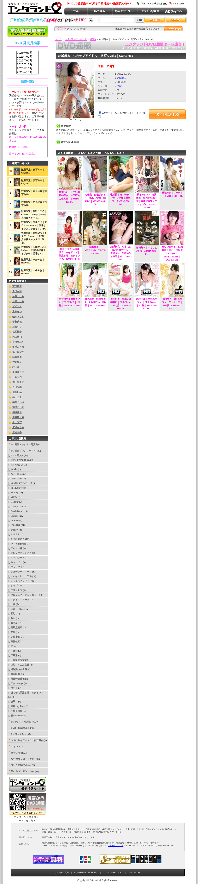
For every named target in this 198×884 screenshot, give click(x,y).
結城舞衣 (17, 357)
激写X (93, 39)
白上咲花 (17, 422)
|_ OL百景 (13, 502)
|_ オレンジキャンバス (19, 553)
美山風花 (17, 336)
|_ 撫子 (12, 701)
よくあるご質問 (62, 872)
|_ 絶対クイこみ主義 (18, 664)
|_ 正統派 (12, 655)
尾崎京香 (17, 432)
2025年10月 (27, 72)
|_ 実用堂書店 (14, 627)
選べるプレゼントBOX (23, 771)
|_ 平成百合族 (14, 711)
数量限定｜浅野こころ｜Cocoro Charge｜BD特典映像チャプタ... (34, 214)
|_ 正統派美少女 (16, 660)
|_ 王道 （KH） (16, 609)
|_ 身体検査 (13, 641)
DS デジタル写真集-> (22, 721)
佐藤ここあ (18, 296)
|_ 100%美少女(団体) (18, 460)
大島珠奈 (17, 362)
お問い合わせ (134, 872)
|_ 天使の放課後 (16, 678)
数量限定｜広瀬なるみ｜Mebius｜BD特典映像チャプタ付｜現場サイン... (34, 250)
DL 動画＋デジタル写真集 (24, 444)
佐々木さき (18, 316)
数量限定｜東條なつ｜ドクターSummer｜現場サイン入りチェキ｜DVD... (34, 225)
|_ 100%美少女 (15, 455)
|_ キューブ (13, 567)
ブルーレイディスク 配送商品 (27, 740)
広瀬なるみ (18, 427)
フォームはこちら (115, 845)
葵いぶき (17, 397)
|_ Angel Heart (15, 474)
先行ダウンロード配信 (22, 759)
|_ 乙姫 (11, 613)
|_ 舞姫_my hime (16, 706)
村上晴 (15, 367)
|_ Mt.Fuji (12, 492)
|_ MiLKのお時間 (16, 488)
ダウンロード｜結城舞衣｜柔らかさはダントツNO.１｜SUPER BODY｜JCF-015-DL (172, 253)
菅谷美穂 (17, 321)
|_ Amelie (12, 469)
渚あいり (17, 326)
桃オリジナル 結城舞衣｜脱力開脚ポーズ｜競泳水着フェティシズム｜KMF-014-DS (146, 201)
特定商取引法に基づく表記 (86, 872)
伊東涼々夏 (18, 417)
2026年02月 (27, 57)
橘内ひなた (18, 351)
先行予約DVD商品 (20, 765)
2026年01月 (27, 61)
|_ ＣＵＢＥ (13, 534)
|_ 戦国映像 (13, 674)
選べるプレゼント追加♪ (22, 153)
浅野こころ (18, 301)
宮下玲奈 (17, 286)
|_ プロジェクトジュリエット (23, 595)
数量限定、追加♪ (18, 147)
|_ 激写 (11, 618)
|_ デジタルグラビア (18, 581)
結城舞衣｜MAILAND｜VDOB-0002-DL (95, 250)
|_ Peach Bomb (15, 511)
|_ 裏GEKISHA (15, 715)
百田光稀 (17, 387)
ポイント (17, 306)
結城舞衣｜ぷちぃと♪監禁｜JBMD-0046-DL (146, 250)
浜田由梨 (17, 291)
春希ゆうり (18, 372)
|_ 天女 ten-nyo (15, 683)
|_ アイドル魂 (14, 548)
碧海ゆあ (17, 412)
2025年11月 (27, 68)
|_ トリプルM (14, 585)
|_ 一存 (11, 604)
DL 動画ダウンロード (76, 39)
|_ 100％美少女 (15, 464)
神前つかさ (18, 402)
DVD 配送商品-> (20, 728)
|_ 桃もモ (12, 688)
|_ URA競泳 (13, 525)
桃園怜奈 (17, 331)
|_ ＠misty (13, 529)
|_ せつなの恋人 (16, 539)
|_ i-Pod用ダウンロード (19, 483)
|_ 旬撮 (11, 632)
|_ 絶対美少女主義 (17, 669)
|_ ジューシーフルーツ (19, 571)
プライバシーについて (113, 872)
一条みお (17, 377)
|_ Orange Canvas (16, 506)
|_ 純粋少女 (13, 636)
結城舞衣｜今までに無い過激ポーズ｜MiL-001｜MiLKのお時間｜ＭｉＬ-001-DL (120, 253)
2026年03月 (27, 53)
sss (27, 62)
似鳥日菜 (17, 392)
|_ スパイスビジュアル (19, 576)
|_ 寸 (10, 646)
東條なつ (17, 311)
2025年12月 (27, 64)
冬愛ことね (18, 346)
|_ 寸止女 (12, 650)
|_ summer (13, 520)
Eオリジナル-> (18, 734)
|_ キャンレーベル (17, 557)
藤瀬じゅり (18, 407)
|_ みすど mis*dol (16, 543)
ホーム (58, 39)
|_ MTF (11, 497)
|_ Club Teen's (14, 478)
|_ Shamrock (14, 516)
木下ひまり (18, 382)
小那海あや (18, 341)
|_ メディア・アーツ (18, 599)
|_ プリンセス (14, 590)
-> (23, 450)
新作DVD (16, 752)
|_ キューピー (14, 562)
